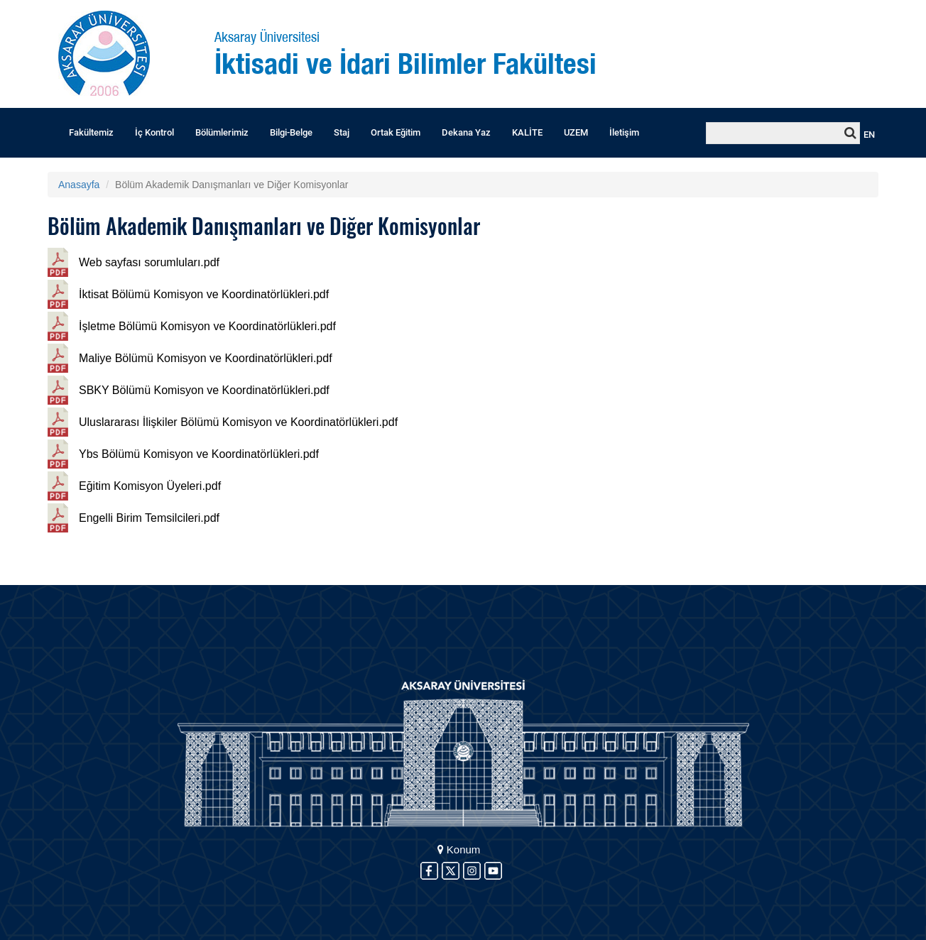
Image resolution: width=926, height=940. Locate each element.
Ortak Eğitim (395, 132)
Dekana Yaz (466, 132)
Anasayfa (78, 184)
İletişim (624, 132)
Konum (459, 849)
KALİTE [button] (527, 132)
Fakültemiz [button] (91, 132)
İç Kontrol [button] (154, 132)
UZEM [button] (576, 132)
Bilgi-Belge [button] (291, 132)
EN (869, 134)
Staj (341, 132)
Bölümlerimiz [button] (222, 132)
